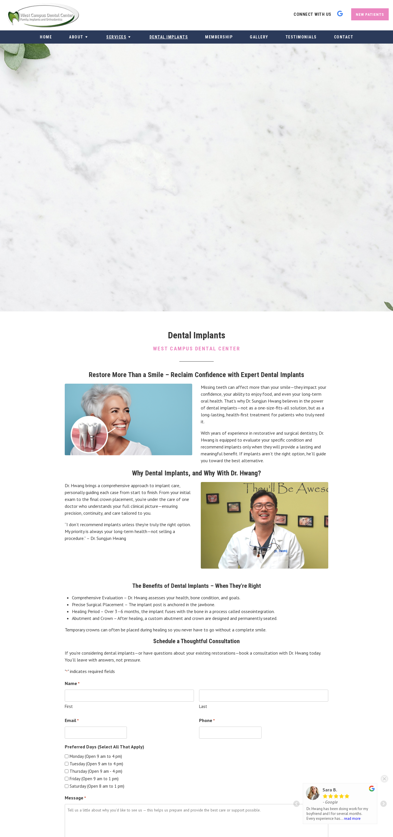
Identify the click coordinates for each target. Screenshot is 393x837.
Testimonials (301, 37)
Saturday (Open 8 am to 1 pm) (97, 786)
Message (75, 798)
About (79, 37)
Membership (219, 37)
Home (46, 37)
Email (72, 720)
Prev (296, 804)
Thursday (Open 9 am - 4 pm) (96, 771)
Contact (343, 37)
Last (203, 706)
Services (119, 37)
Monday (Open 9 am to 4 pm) (96, 756)
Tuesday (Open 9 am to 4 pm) (96, 763)
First (69, 706)
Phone (207, 720)
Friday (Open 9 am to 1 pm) (94, 778)
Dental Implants (169, 37)
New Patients (370, 14)
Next (383, 804)
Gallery (259, 37)
